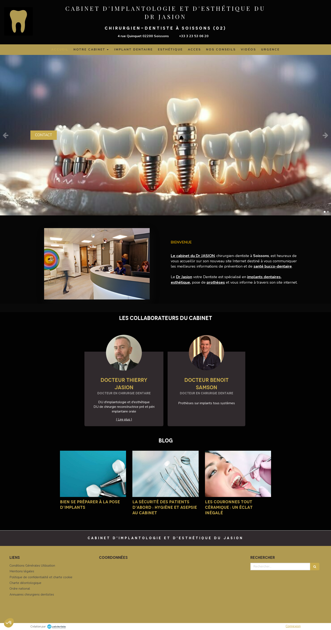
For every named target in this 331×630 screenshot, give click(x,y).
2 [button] (328, 212)
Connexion (293, 626)
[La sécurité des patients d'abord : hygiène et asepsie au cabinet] (165, 474)
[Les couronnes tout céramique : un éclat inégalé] (238, 474)
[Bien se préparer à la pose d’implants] (93, 474)
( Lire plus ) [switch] (124, 419)
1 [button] (325, 212)
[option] (165, 135)
